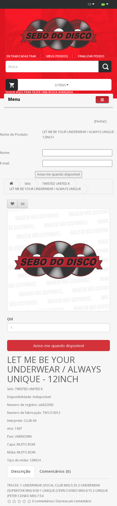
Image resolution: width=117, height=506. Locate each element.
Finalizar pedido (91, 56)
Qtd (10, 319)
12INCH (35, 460)
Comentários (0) (55, 471)
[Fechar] (100, 121)
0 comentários (43, 501)
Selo (28, 183)
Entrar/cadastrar (21, 56)
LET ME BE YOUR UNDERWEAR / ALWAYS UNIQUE (45, 189)
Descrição (21, 471)
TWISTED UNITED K (56, 183)
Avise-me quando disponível (58, 345)
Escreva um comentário (73, 501)
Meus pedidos (57, 56)
